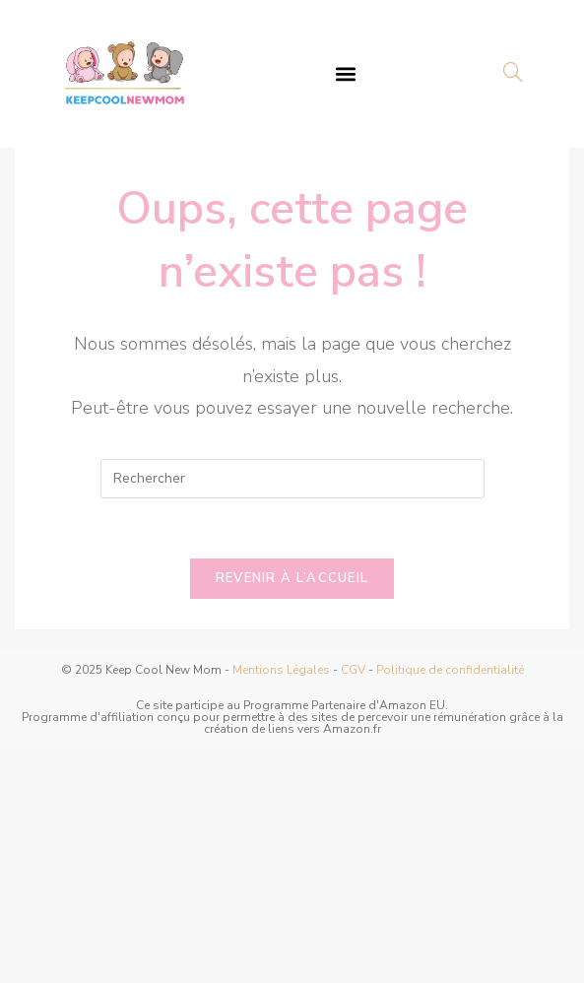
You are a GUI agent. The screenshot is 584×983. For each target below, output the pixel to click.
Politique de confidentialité (450, 670)
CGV (353, 670)
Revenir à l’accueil (292, 578)
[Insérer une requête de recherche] (292, 478)
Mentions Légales (281, 670)
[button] (346, 73)
